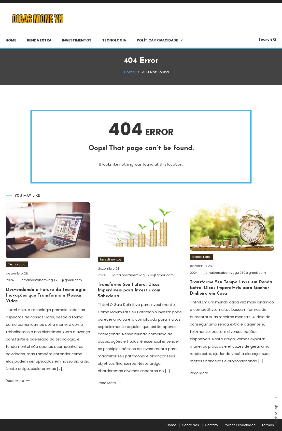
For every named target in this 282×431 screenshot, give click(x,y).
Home (11, 40)
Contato (211, 425)
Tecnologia (114, 40)
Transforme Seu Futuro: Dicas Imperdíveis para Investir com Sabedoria (129, 290)
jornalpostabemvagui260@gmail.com (51, 280)
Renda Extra (39, 40)
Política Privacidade (157, 40)
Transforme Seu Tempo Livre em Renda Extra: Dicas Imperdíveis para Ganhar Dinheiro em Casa (231, 288)
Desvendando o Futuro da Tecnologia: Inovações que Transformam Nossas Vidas (46, 295)
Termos (268, 425)
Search (267, 39)
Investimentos (76, 40)
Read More (18, 380)
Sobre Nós (190, 425)
